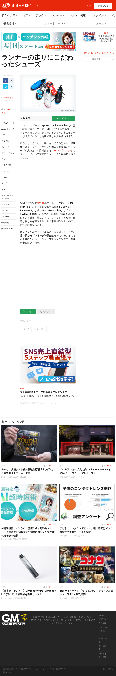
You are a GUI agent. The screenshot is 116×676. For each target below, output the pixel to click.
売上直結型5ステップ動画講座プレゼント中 (43, 392)
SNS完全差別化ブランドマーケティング (39, 403)
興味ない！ (46, 311)
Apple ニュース (7, 129)
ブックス (5, 189)
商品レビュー (7, 228)
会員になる (102, 5)
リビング (5, 210)
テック (40, 15)
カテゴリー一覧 (7, 123)
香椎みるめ (8, 97)
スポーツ (5, 147)
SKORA (40, 203)
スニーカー (39, 329)
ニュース (98, 23)
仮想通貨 (8, 23)
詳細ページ (63, 118)
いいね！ (28, 311)
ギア (25, 15)
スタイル (98, 15)
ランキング (6, 204)
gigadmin (8, 477)
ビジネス (5, 177)
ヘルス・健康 (78, 15)
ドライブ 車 (8, 15)
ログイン (86, 5)
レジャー (56, 15)
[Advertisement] (48, 181)
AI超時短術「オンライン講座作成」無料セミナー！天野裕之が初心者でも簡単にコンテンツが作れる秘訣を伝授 (27, 532)
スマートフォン (53, 23)
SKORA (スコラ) (62, 150)
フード (4, 183)
